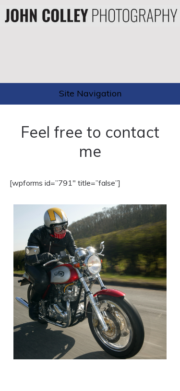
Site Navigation (90, 93)
